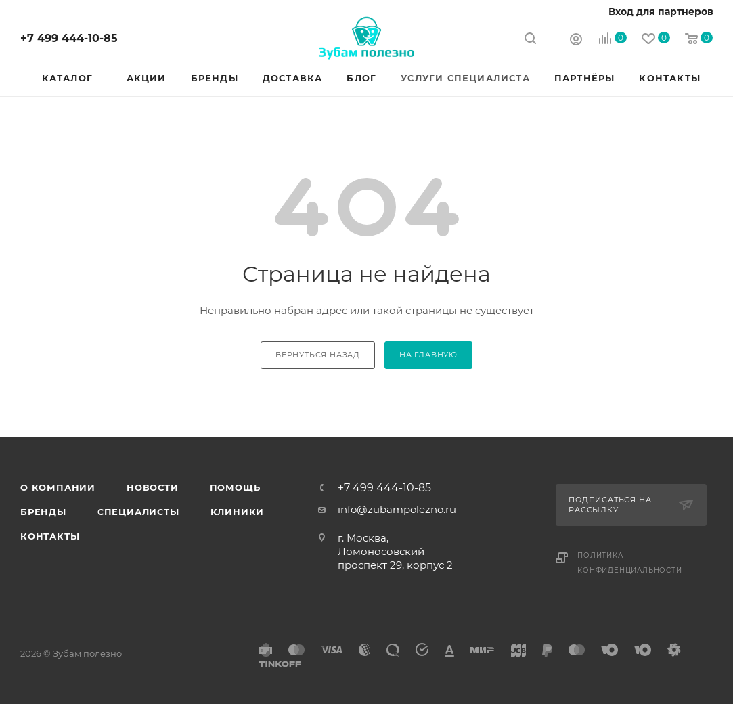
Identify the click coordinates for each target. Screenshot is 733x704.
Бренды (43, 511)
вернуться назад (317, 354)
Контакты (49, 536)
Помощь (235, 487)
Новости (153, 487)
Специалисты (138, 511)
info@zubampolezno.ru (397, 509)
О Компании (57, 487)
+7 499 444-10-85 (69, 38)
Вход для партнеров (660, 11)
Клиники (237, 511)
